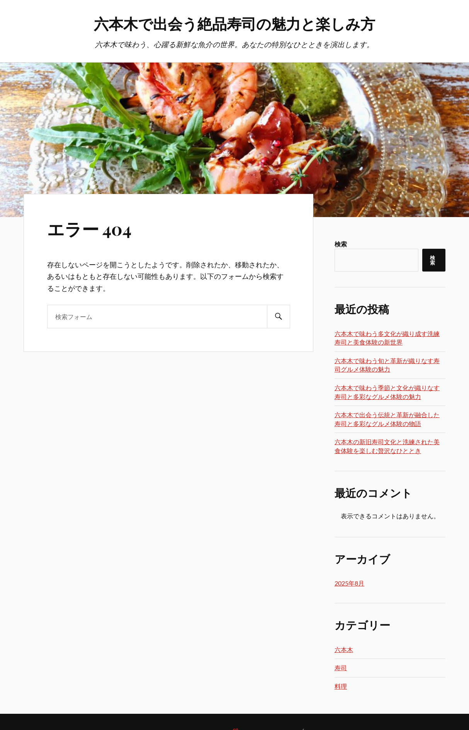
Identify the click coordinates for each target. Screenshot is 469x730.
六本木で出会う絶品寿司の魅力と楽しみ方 (234, 23)
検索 (341, 244)
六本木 (344, 649)
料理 (341, 686)
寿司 (341, 667)
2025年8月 (349, 583)
